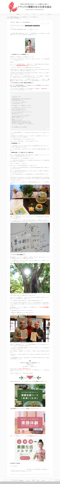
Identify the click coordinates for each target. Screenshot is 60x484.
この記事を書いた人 (13, 463)
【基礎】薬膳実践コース (14, 408)
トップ (11, 14)
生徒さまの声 (15, 96)
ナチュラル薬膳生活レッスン (28, 25)
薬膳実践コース (18, 14)
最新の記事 (18, 463)
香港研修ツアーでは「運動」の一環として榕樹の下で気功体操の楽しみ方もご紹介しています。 (24, 293)
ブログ (34, 14)
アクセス (41, 14)
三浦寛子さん (47, 85)
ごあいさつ (26, 14)
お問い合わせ (49, 14)
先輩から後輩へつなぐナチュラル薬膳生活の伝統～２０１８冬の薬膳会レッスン (38, 469)
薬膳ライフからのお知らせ (36, 25)
